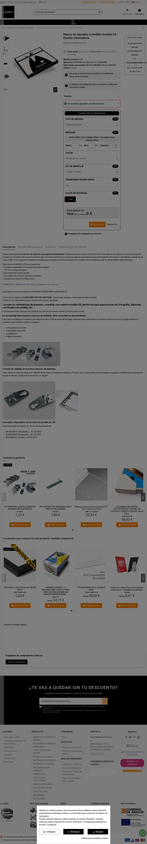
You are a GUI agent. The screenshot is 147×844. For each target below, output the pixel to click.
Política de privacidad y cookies (94, 838)
